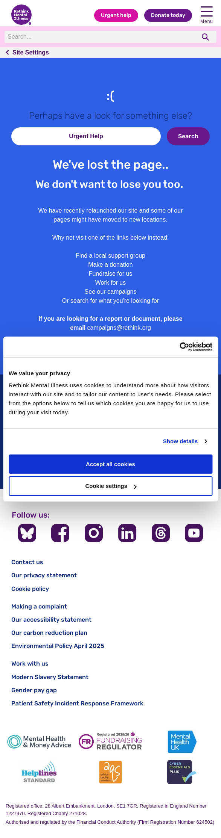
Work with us (30, 663)
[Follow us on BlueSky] (27, 533)
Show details (180, 441)
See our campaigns (111, 291)
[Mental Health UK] (182, 741)
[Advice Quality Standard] (111, 772)
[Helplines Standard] (39, 772)
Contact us (27, 562)
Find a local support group (110, 255)
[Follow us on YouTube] (194, 533)
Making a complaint (39, 606)
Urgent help (116, 15)
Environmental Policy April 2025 (57, 645)
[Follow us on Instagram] (94, 533)
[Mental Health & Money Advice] (39, 741)
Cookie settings (110, 486)
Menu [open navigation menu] (206, 15)
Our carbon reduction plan (49, 632)
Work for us (110, 282)
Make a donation (110, 264)
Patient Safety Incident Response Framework (77, 703)
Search (188, 136)
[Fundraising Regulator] (111, 741)
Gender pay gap (34, 690)
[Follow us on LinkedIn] (127, 533)
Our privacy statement (44, 575)
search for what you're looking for (114, 300)
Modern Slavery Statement (49, 677)
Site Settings (30, 52)
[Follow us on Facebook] (60, 533)
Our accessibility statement (51, 619)
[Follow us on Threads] (161, 533)
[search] (206, 37)
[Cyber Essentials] (182, 772)
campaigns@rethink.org (119, 328)
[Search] (100, 36)
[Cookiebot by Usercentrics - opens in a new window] (179, 347)
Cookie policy (30, 588)
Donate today (168, 15)
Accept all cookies (110, 464)
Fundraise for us (111, 273)
